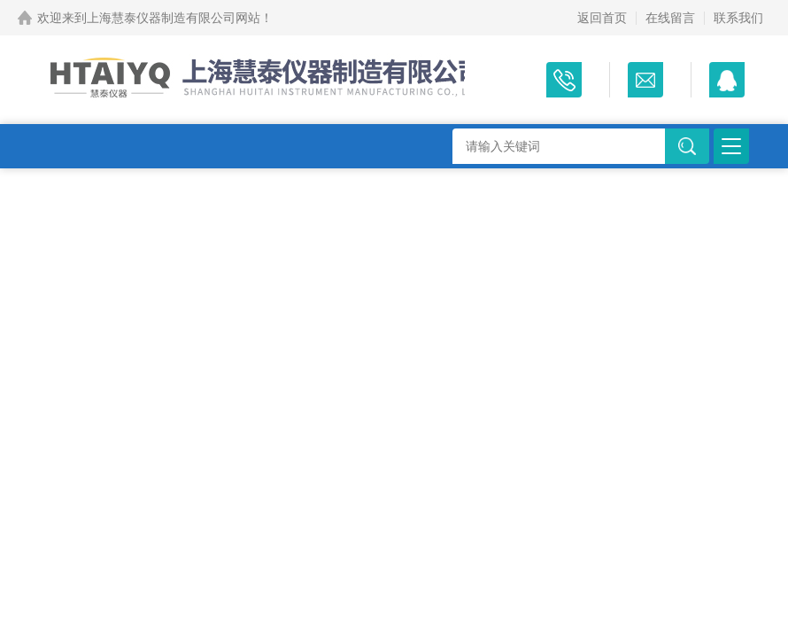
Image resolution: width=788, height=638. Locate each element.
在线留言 (670, 18)
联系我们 (738, 18)
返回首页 (602, 18)
